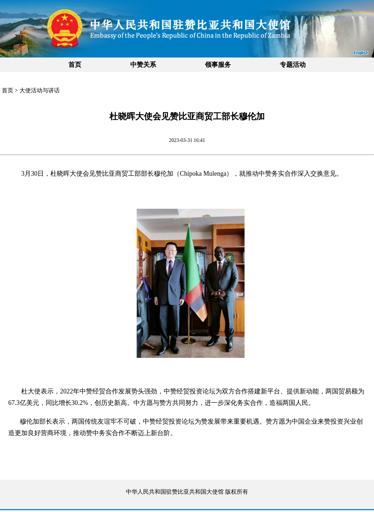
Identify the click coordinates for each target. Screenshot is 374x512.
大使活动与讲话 (39, 90)
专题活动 (293, 64)
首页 (74, 64)
